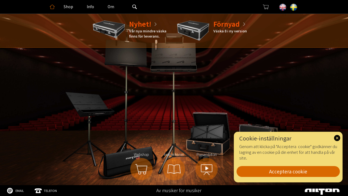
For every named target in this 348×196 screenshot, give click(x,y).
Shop (68, 6)
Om (111, 6)
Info (90, 6)
